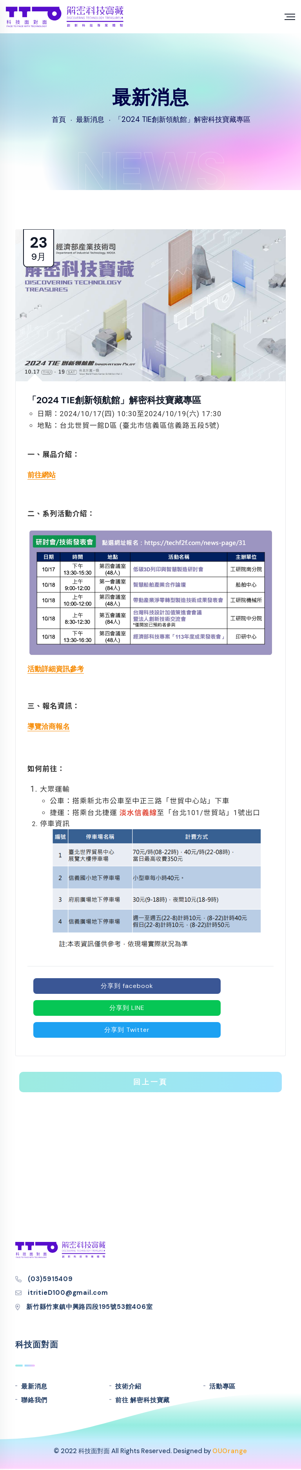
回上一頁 (150, 1082)
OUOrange (229, 1451)
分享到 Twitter (127, 1030)
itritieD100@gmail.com (68, 1293)
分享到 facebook (127, 986)
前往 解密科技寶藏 (142, 1400)
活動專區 (222, 1386)
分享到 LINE (127, 1008)
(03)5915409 (50, 1279)
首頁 (59, 119)
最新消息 (34, 1386)
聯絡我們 (34, 1400)
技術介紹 (128, 1386)
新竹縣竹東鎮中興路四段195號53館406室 (89, 1307)
